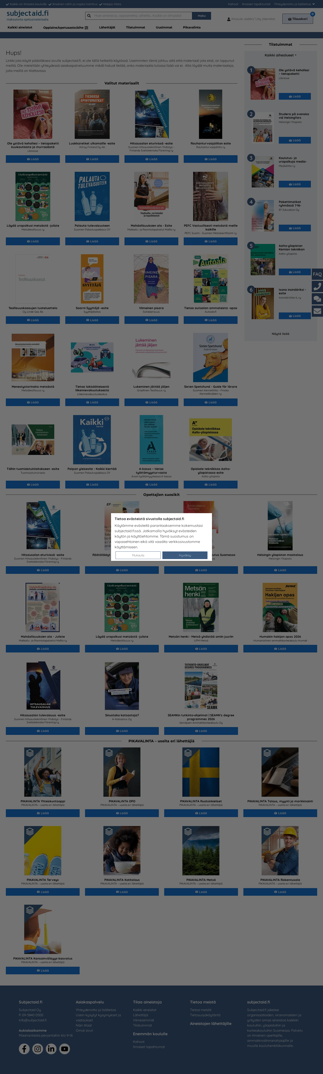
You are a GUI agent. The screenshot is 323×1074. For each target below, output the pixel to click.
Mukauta (138, 555)
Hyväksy (185, 555)
